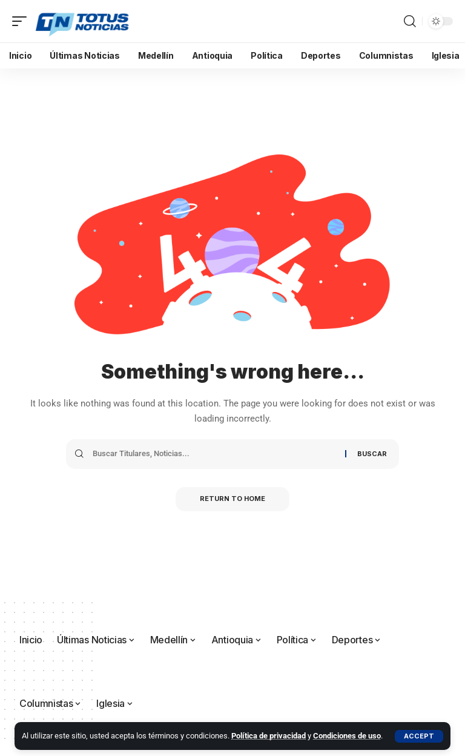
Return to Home (232, 499)
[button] (419, 736)
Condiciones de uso (347, 735)
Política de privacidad (268, 735)
